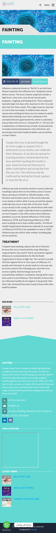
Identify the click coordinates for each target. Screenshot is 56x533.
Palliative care (22, 307)
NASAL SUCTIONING (23, 318)
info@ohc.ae (13, 405)
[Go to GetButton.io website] (6, 530)
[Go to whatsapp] (6, 524)
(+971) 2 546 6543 (16, 400)
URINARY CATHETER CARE (26, 499)
